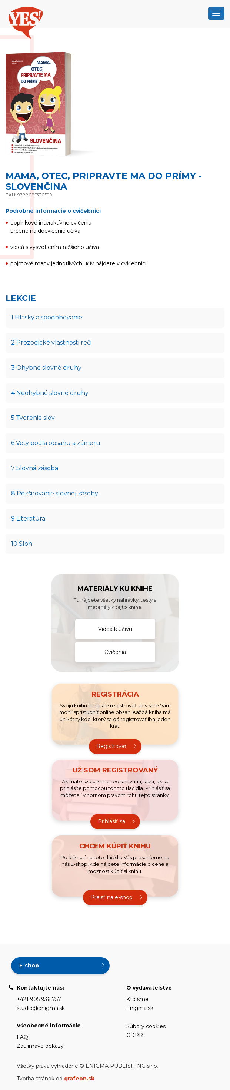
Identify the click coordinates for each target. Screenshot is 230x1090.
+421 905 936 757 (39, 999)
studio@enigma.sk (41, 1008)
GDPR (134, 1035)
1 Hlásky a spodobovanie (46, 317)
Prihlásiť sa (111, 821)
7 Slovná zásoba (34, 468)
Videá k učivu (115, 629)
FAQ (22, 1037)
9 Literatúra (28, 518)
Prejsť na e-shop (111, 897)
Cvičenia (115, 652)
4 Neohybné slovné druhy (50, 392)
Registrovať (111, 746)
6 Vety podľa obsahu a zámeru (55, 442)
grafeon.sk (79, 1078)
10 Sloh (21, 543)
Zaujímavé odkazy (40, 1046)
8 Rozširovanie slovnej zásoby (54, 493)
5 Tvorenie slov (33, 417)
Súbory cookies (146, 1026)
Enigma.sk (139, 1008)
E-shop (29, 965)
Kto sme (137, 999)
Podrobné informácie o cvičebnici (53, 210)
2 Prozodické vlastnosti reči (51, 342)
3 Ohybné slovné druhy (46, 367)
